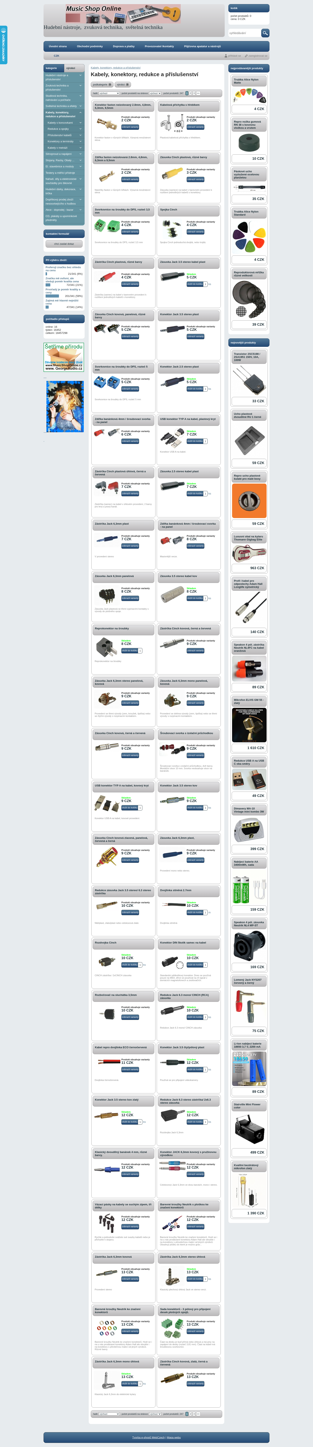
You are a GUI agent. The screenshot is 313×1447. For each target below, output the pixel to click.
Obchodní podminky (90, 46)
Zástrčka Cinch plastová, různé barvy (118, 261)
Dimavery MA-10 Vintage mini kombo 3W (249, 810)
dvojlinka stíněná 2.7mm (175, 890)
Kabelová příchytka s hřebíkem (179, 104)
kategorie (51, 68)
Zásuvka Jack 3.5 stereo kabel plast (182, 261)
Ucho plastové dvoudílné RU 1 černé (247, 415)
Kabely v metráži (65, 148)
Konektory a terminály (65, 141)
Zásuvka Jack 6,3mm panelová (114, 576)
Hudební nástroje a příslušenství (64, 77)
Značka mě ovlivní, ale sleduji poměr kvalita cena (62, 280)
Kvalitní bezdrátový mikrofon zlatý (246, 1167)
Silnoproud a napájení (64, 154)
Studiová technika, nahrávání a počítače (64, 97)
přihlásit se (234, 55)
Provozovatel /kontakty (159, 46)
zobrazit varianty (130, 127)
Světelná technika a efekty (64, 106)
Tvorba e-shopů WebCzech (148, 1437)
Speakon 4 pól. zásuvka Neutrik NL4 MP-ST (249, 924)
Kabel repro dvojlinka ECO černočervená (121, 1047)
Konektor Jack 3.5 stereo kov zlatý (116, 1099)
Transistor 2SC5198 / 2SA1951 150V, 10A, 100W (247, 357)
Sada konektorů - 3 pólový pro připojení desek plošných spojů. (185, 1311)
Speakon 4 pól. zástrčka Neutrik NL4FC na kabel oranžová (249, 647)
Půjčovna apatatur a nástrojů (202, 46)
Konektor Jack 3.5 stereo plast (179, 314)
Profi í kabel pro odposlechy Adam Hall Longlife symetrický (248, 583)
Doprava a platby (124, 46)
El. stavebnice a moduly (64, 166)
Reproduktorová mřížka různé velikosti (249, 274)
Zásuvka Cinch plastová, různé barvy (183, 157)
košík (234, 8)
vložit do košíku (195, 284)
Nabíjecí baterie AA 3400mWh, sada (246, 863)
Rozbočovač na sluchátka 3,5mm (116, 994)
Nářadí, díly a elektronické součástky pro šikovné (64, 181)
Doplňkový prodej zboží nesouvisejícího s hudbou (64, 201)
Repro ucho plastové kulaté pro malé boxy (247, 477)
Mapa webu (174, 1437)
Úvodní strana (58, 46)
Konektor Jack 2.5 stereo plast (179, 366)
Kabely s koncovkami (65, 123)
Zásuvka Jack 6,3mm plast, (177, 837)
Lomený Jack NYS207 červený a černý (247, 981)
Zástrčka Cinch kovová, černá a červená (185, 628)
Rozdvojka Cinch (105, 942)
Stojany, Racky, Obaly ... (64, 160)
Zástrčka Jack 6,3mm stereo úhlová (182, 1256)
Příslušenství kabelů (65, 135)
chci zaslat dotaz (64, 243)
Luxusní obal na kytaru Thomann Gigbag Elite (248, 538)
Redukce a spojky (65, 129)
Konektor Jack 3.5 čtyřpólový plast (182, 1047)
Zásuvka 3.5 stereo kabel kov (178, 576)
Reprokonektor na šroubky (112, 628)
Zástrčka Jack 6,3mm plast (112, 523)
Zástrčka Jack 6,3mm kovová (113, 1256)
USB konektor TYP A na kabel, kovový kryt (122, 785)
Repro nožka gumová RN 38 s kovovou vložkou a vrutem (247, 124)
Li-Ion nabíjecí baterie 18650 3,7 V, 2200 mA (247, 1045)
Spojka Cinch (168, 209)
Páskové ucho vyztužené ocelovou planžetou (246, 174)
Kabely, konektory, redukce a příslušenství (64, 114)
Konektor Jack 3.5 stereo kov (178, 785)
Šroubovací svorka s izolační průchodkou (186, 733)
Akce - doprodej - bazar (64, 210)
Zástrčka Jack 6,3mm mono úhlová (117, 1361)
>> (198, 93)
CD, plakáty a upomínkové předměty (61, 218)
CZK (56, 55)
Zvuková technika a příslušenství (64, 87)
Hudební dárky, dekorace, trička (64, 191)
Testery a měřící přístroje (60, 172)
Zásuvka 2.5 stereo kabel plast (179, 471)
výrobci (70, 68)
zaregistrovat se (258, 55)
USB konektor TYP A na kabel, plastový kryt (188, 419)
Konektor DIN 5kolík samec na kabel (183, 942)
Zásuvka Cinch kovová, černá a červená (120, 733)
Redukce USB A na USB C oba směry (249, 762)
